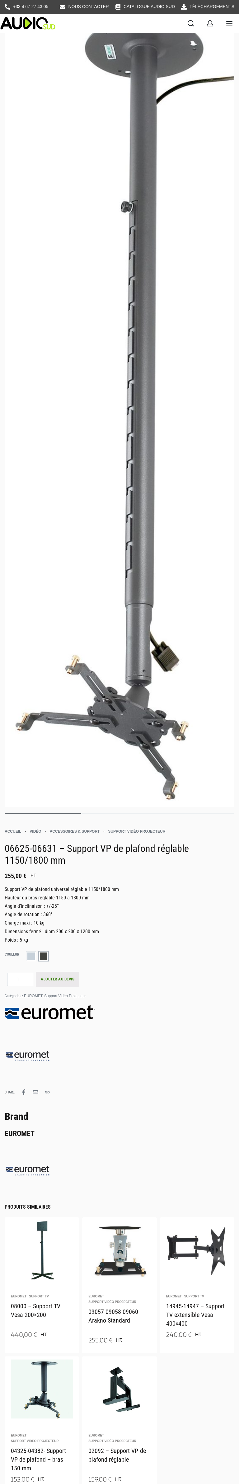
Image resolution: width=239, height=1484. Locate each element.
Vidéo (35, 831)
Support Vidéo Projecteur (136, 831)
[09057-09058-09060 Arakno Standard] (120, 1248)
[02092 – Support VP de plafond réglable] (119, 1387)
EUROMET (33, 996)
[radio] (31, 956)
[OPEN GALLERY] (119, 406)
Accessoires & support (75, 831)
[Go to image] (43, 813)
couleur (12, 954)
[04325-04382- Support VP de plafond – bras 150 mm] (42, 1387)
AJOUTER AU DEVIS (57, 979)
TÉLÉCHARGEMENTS (212, 6)
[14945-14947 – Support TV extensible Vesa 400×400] (197, 1248)
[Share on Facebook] (23, 1092)
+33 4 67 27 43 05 (30, 6)
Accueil (13, 831)
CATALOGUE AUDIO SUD (149, 6)
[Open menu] (229, 23)
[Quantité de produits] (20, 979)
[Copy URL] (47, 1092)
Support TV (39, 1296)
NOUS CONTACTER (88, 6)
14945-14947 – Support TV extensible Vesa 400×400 (195, 1314)
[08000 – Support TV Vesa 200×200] (42, 1248)
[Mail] (35, 1092)
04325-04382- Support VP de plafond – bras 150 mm (38, 1459)
